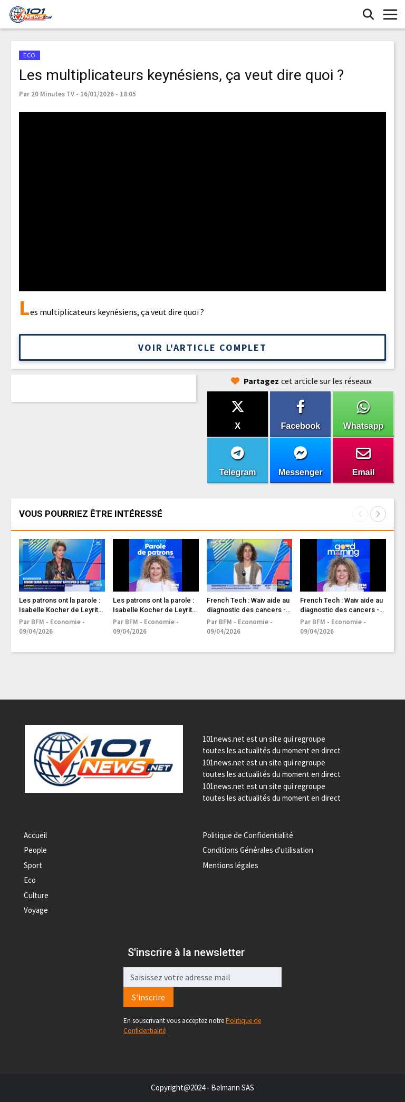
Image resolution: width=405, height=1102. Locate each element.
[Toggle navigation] (390, 15)
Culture (36, 895)
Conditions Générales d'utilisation (257, 850)
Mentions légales (230, 865)
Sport (33, 865)
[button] (378, 514)
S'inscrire (148, 997)
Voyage (36, 910)
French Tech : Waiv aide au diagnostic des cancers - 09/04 (248, 609)
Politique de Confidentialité (247, 835)
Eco (30, 880)
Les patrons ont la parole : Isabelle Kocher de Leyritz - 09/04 (60, 609)
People (35, 850)
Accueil (35, 835)
